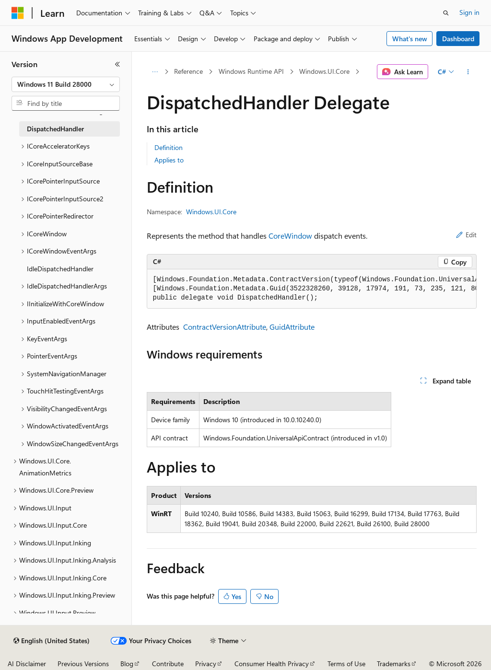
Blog (126, 663)
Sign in (469, 12)
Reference (188, 71)
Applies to (169, 159)
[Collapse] (117, 64)
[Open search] (446, 13)
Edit (466, 234)
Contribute (168, 663)
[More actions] (467, 72)
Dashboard (458, 38)
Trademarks (393, 663)
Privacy (205, 663)
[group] (312, 289)
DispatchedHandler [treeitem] (55, 128)
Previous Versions (83, 663)
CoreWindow (290, 236)
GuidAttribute (292, 327)
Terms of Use (346, 663)
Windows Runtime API (251, 71)
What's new (409, 38)
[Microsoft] (18, 13)
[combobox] (66, 84)
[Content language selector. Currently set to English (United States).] (51, 640)
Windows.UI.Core (324, 71)
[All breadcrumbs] (155, 72)
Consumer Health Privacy (271, 663)
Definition (168, 147)
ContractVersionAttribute (224, 327)
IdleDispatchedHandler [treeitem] (60, 268)
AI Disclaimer (27, 663)
